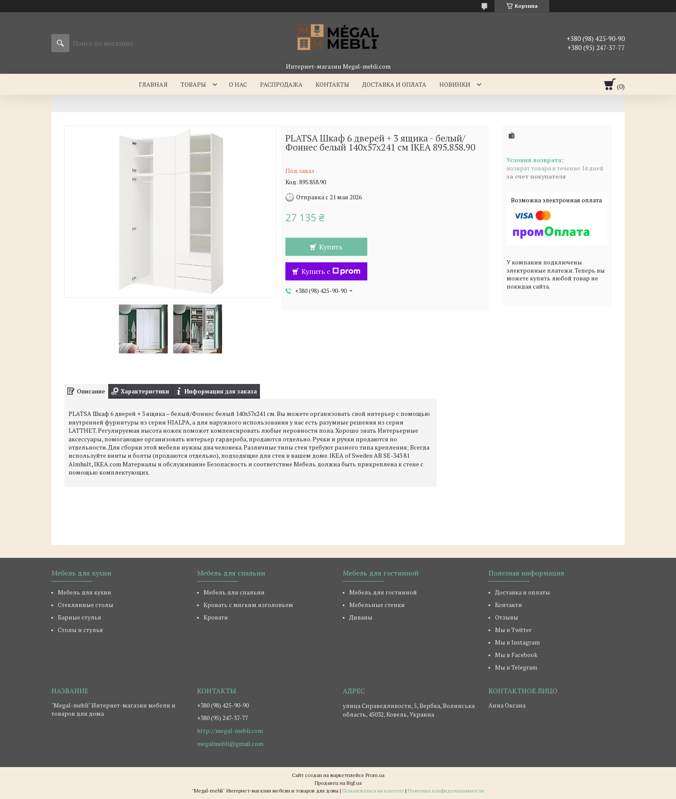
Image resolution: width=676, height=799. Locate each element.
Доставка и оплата (394, 84)
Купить (331, 247)
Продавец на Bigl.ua (338, 783)
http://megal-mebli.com (230, 731)
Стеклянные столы (85, 605)
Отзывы (506, 617)
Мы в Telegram (516, 667)
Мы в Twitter (513, 630)
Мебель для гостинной (383, 592)
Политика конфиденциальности (446, 790)
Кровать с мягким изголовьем (248, 605)
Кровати (215, 617)
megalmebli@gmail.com (230, 744)
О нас (238, 84)
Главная (153, 84)
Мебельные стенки (377, 605)
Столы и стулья (80, 630)
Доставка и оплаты (522, 592)
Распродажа (281, 84)
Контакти (508, 605)
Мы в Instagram (517, 642)
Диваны (360, 617)
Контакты (332, 84)
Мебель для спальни (234, 592)
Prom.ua (375, 775)
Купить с (330, 271)
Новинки (454, 84)
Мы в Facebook (516, 655)
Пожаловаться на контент (373, 790)
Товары (193, 84)
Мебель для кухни (84, 592)
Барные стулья (79, 617)
